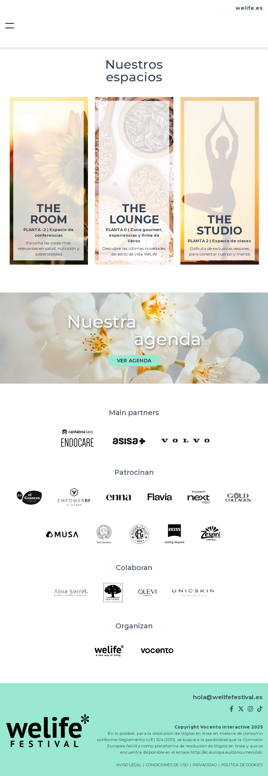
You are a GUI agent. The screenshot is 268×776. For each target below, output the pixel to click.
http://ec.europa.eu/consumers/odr (227, 752)
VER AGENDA (134, 360)
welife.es (249, 8)
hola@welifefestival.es (228, 697)
